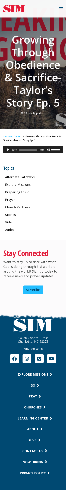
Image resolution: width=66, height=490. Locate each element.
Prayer (10, 200)
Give (32, 440)
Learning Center (12, 136)
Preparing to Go (17, 192)
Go (32, 385)
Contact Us (32, 451)
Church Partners (17, 207)
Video (9, 222)
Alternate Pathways (20, 177)
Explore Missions (18, 184)
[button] (61, 8)
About (33, 429)
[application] (33, 149)
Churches (33, 407)
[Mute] (48, 151)
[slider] (28, 150)
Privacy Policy (33, 473)
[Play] (8, 151)
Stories (10, 215)
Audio (9, 230)
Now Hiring (33, 462)
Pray (33, 396)
